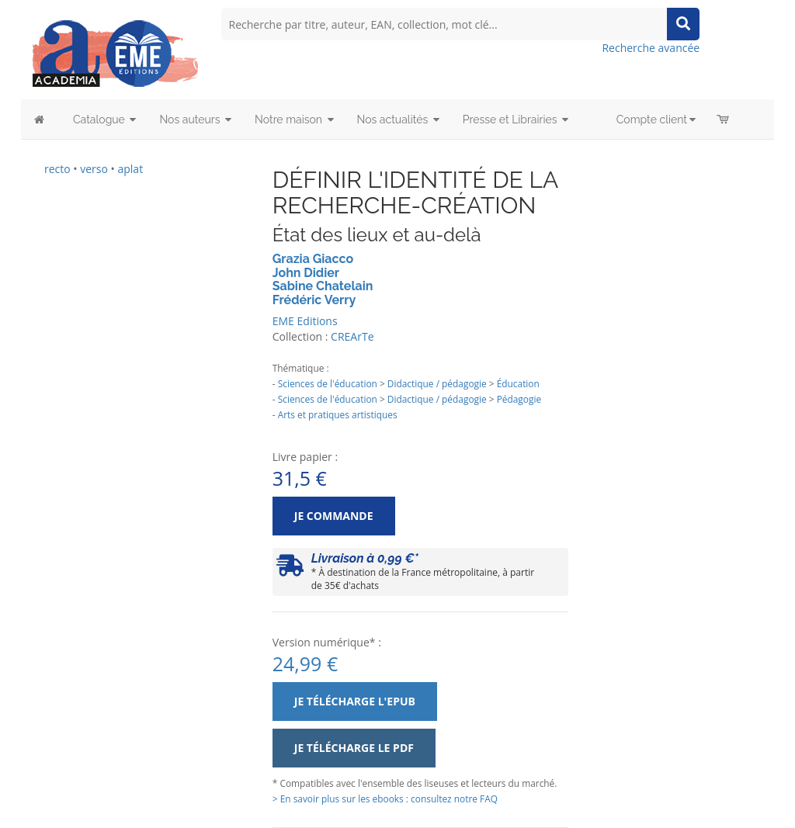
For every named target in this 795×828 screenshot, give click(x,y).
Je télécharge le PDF (354, 747)
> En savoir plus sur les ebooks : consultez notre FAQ (385, 798)
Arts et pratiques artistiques (338, 414)
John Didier (306, 272)
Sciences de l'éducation (327, 383)
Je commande (333, 515)
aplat (130, 168)
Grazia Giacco (313, 258)
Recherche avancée (651, 47)
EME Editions (305, 321)
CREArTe (352, 336)
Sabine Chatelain (323, 286)
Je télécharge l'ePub (354, 701)
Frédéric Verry (314, 300)
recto (57, 168)
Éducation (518, 383)
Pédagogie (519, 399)
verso (94, 168)
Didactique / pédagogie (437, 383)
